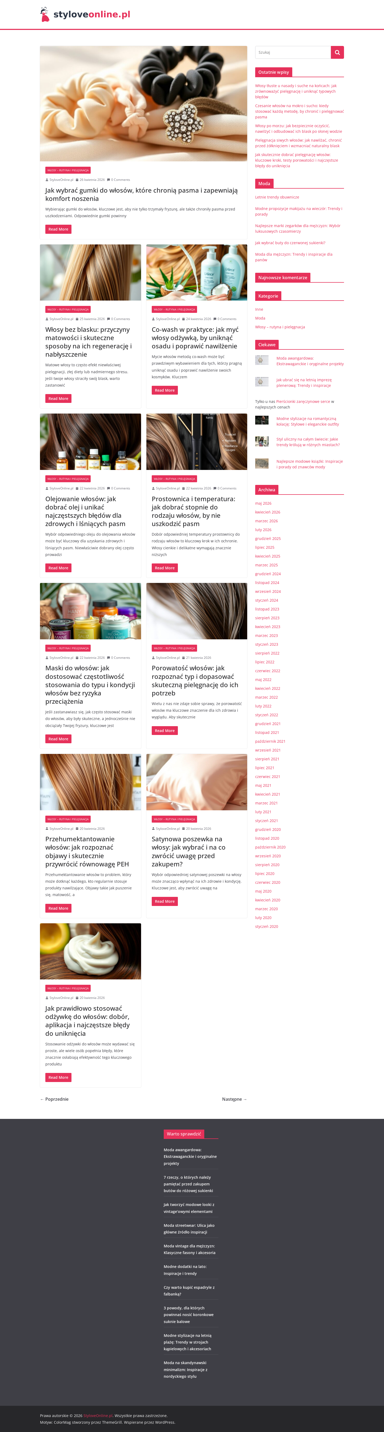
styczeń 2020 (266, 926)
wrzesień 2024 (268, 591)
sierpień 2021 (267, 758)
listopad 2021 (267, 732)
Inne (259, 309)
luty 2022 (263, 706)
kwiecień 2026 (267, 512)
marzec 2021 (266, 803)
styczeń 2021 (266, 820)
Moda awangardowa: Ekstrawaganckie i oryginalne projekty (190, 1156)
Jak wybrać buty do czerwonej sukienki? (290, 242)
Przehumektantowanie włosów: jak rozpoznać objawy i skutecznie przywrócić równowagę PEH (87, 851)
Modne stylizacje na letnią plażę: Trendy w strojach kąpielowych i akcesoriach (187, 1342)
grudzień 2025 (268, 538)
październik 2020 (270, 847)
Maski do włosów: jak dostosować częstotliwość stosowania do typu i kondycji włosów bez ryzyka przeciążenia (90, 684)
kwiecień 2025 (267, 556)
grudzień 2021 (268, 723)
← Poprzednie (54, 1099)
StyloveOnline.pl (61, 179)
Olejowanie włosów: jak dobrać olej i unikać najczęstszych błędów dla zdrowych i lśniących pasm (85, 511)
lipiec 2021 (264, 767)
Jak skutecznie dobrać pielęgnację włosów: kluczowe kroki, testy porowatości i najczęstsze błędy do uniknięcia (296, 160)
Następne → (234, 1099)
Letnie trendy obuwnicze (277, 197)
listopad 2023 (267, 609)
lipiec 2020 (264, 873)
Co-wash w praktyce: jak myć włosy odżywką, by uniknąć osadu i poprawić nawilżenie (195, 337)
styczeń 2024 (266, 600)
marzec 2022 (266, 697)
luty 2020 (263, 917)
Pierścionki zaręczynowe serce (303, 401)
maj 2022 (263, 679)
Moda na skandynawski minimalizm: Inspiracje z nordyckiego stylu (185, 1369)
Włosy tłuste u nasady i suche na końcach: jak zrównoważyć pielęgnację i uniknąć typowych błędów (296, 91)
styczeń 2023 (266, 644)
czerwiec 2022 (267, 670)
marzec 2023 (266, 635)
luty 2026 (263, 529)
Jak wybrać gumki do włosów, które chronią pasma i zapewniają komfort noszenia (141, 194)
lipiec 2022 (264, 661)
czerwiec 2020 (267, 882)
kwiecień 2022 (267, 688)
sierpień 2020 (267, 864)
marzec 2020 (266, 908)
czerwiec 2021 (267, 776)
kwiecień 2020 (267, 899)
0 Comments (118, 179)
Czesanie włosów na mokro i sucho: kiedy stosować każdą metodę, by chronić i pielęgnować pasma (299, 111)
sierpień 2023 (267, 617)
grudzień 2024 (268, 573)
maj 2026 (263, 503)
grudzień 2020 (268, 829)
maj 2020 (263, 891)
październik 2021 (270, 741)
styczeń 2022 (266, 714)
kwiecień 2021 (267, 794)
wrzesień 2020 (268, 855)
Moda (260, 318)
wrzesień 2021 (268, 750)
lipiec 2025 (264, 547)
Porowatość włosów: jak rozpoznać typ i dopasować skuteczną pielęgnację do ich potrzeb (195, 680)
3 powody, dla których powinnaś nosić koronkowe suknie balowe (189, 1314)
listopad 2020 (267, 838)
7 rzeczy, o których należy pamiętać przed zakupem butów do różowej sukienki (188, 1184)
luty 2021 (263, 811)
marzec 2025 (266, 564)
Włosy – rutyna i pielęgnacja (68, 170)
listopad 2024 (267, 582)
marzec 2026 (266, 520)
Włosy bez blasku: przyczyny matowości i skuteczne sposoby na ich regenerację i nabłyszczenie (88, 342)
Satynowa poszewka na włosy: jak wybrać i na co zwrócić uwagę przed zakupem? (189, 851)
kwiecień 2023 (267, 626)
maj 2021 (263, 785)
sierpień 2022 (267, 653)
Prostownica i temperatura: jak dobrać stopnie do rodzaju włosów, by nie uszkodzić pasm (193, 511)
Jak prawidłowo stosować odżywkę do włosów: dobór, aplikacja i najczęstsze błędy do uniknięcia (87, 1021)
